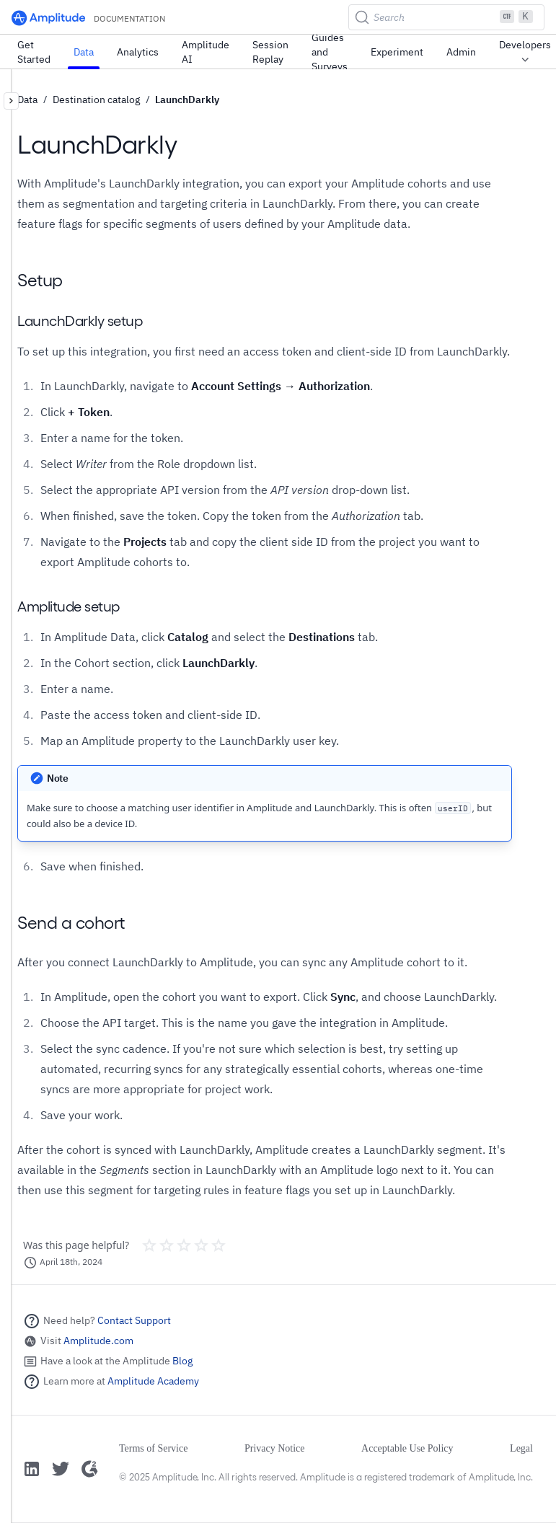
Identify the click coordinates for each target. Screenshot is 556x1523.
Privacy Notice (274, 1448)
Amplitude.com (98, 1340)
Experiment (397, 51)
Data (84, 51)
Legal (521, 1448)
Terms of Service (153, 1448)
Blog (182, 1360)
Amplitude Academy (153, 1380)
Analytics (138, 51)
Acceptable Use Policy (407, 1448)
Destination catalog (96, 99)
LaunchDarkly (187, 99)
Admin (461, 51)
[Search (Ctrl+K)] (446, 17)
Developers (525, 52)
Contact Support (134, 1320)
